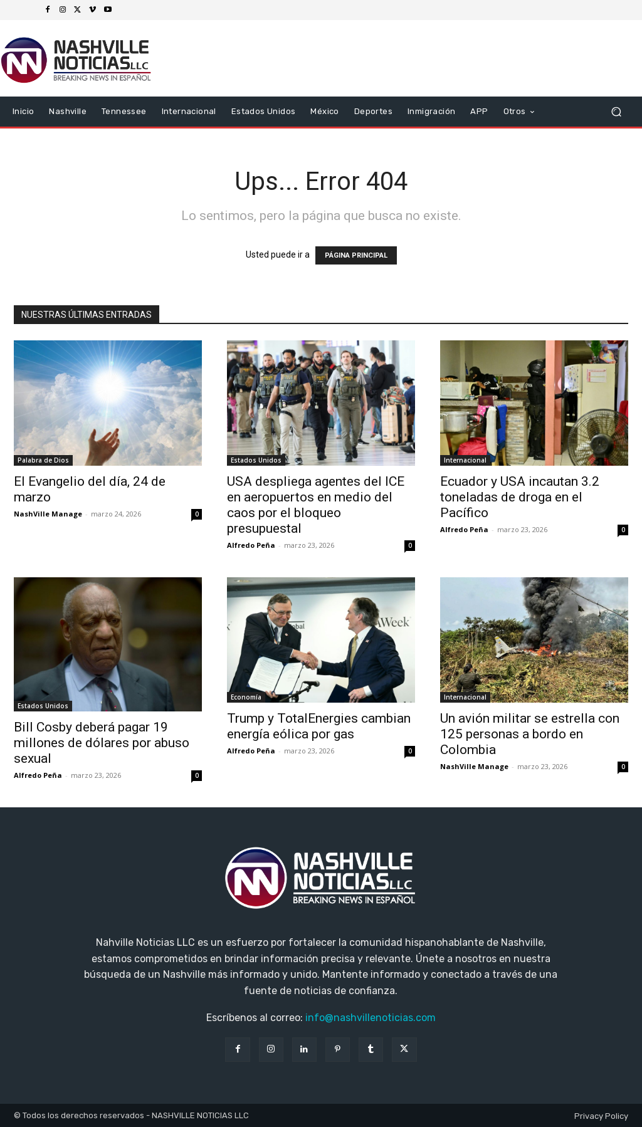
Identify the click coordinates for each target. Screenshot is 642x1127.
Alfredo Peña (251, 545)
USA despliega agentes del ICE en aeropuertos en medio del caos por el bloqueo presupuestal (315, 505)
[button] (616, 112)
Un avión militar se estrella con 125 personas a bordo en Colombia (529, 734)
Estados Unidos (256, 460)
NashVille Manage (48, 513)
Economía (246, 697)
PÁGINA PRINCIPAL (356, 255)
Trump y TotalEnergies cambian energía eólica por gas (319, 726)
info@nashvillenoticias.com (370, 1018)
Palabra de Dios (43, 460)
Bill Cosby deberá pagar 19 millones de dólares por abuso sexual (101, 743)
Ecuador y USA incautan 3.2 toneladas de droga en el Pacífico (519, 497)
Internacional (465, 460)
